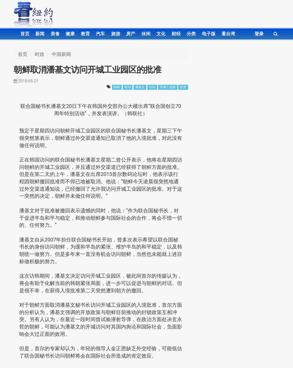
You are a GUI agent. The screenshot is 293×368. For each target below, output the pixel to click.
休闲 (145, 33)
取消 (127, 87)
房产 (130, 33)
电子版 (209, 33)
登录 (259, 33)
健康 (70, 33)
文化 (160, 33)
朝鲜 (117, 87)
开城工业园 (167, 87)
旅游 (115, 33)
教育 (85, 33)
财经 (176, 33)
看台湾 (228, 33)
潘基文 (140, 87)
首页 (24, 33)
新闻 (39, 33)
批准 (183, 87)
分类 (191, 33)
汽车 (100, 33)
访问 (152, 87)
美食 (55, 33)
